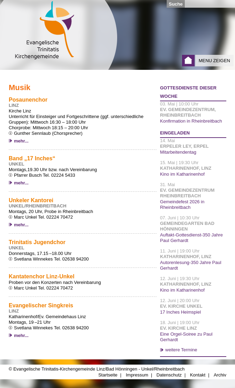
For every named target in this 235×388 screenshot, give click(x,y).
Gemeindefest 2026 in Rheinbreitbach (182, 204)
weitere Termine (181, 349)
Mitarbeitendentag (178, 152)
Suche (176, 4)
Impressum (137, 375)
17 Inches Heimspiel (180, 312)
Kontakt (197, 375)
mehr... (21, 141)
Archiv (220, 375)
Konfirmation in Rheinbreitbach (191, 121)
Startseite (188, 60)
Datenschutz (169, 375)
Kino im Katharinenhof (182, 174)
